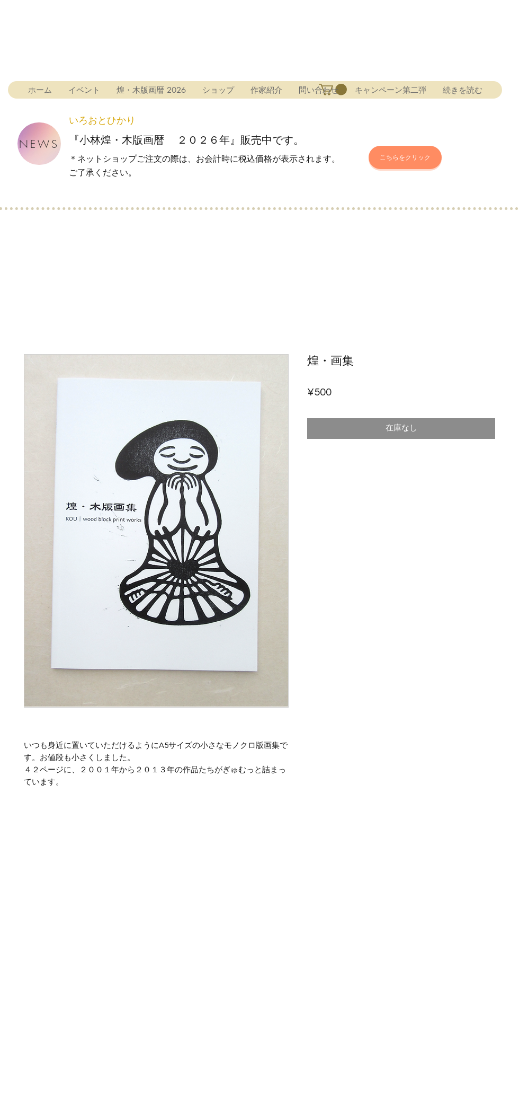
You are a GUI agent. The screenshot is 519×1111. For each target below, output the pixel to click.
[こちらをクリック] (405, 157)
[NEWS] (39, 143)
